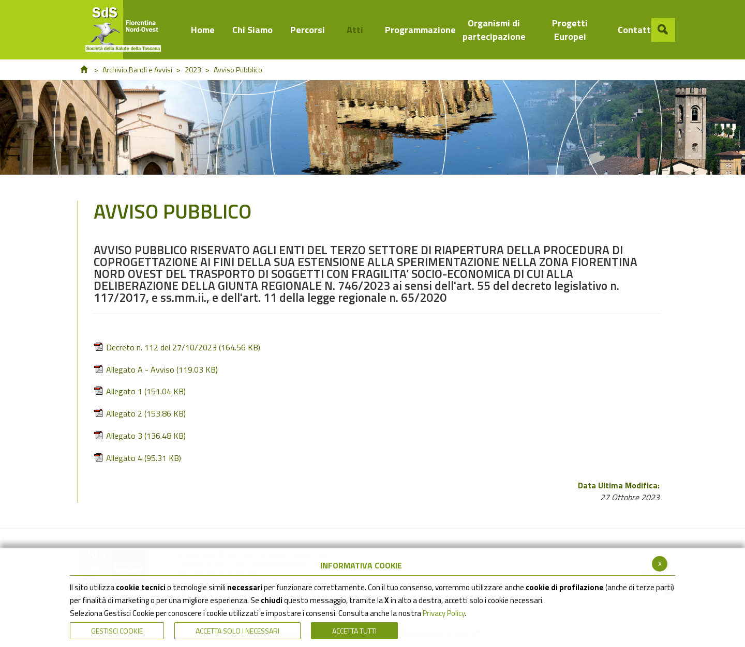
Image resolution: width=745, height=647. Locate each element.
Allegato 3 (140, 436)
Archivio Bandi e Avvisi (137, 69)
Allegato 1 (140, 391)
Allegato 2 (140, 414)
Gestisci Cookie (117, 630)
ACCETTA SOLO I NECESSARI (237, 630)
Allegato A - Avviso (156, 370)
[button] (663, 30)
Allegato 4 (137, 458)
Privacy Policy (444, 613)
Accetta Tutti (354, 630)
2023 (193, 69)
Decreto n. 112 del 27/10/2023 (177, 347)
